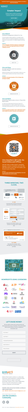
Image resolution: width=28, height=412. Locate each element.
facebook (7, 402)
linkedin (3, 402)
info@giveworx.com (21, 390)
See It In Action (10, 23)
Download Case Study (14, 126)
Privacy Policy (17, 407)
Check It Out (14, 62)
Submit (14, 352)
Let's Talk (19, 23)
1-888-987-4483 (7, 390)
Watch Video (14, 18)
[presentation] (14, 360)
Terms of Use (22, 407)
